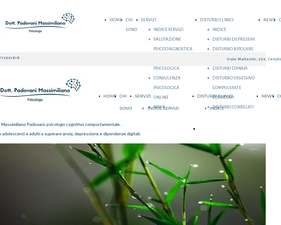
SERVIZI (148, 20)
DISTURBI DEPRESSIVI (233, 39)
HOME (115, 20)
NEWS (269, 20)
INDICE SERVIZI (168, 29)
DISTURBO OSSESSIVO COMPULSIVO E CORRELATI (233, 88)
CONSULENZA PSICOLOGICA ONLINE (167, 88)
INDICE (219, 29)
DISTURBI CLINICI (216, 20)
